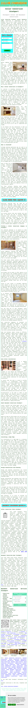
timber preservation (12, 644)
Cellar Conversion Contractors (17, 659)
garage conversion (6, 635)
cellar (10, 90)
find (5, 557)
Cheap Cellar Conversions (19, 674)
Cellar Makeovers (15, 670)
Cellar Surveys (12, 673)
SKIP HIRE (3, 643)
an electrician (12, 638)
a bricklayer (16, 634)
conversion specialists (7, 346)
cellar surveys (10, 640)
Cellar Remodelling (6, 665)
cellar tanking (5, 527)
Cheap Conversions (5, 661)
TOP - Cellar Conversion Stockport (9, 686)
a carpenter (22, 631)
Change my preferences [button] (20, 704)
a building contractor (19, 639)
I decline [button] (13, 704)
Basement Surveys (22, 673)
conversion (18, 128)
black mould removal (20, 643)
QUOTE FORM (24, 551)
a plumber (24, 640)
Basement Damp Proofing (17, 661)
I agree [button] (10, 704)
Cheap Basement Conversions (13, 669)
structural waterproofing (7, 538)
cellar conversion (20, 571)
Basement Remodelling (20, 660)
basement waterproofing (20, 538)
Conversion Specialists (7, 660)
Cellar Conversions (18, 665)
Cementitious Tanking (20, 663)
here (2, 584)
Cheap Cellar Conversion (8, 664)
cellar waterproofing (19, 636)
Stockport (24, 341)
